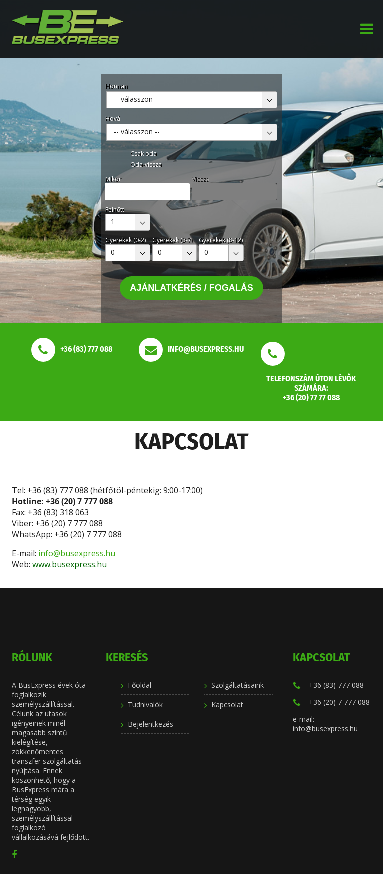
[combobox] (191, 99)
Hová (112, 118)
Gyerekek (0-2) (125, 240)
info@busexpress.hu (77, 553)
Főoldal (139, 685)
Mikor (113, 179)
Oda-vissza (146, 164)
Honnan (116, 86)
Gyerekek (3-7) (172, 240)
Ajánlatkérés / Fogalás (191, 288)
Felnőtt (114, 209)
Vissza (200, 179)
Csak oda (143, 153)
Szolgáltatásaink (237, 685)
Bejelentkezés (150, 724)
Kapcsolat (227, 704)
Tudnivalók (145, 704)
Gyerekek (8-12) (221, 240)
